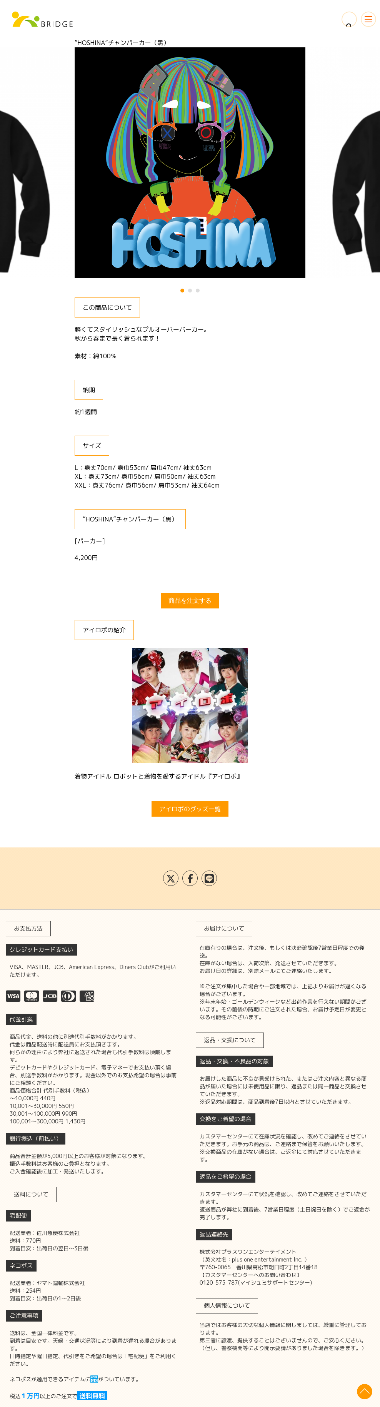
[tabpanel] (190, 162)
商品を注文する (190, 600)
